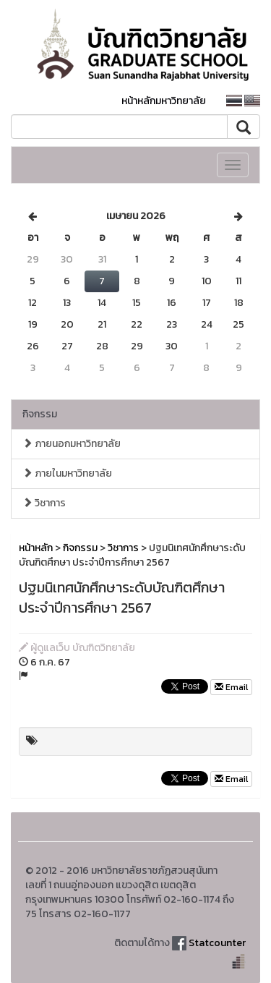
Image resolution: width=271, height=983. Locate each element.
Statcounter (217, 942)
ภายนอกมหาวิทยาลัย (71, 443)
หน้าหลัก (36, 548)
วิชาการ (44, 503)
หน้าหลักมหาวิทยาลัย (163, 100)
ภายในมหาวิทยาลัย (67, 473)
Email (231, 687)
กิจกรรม (39, 414)
